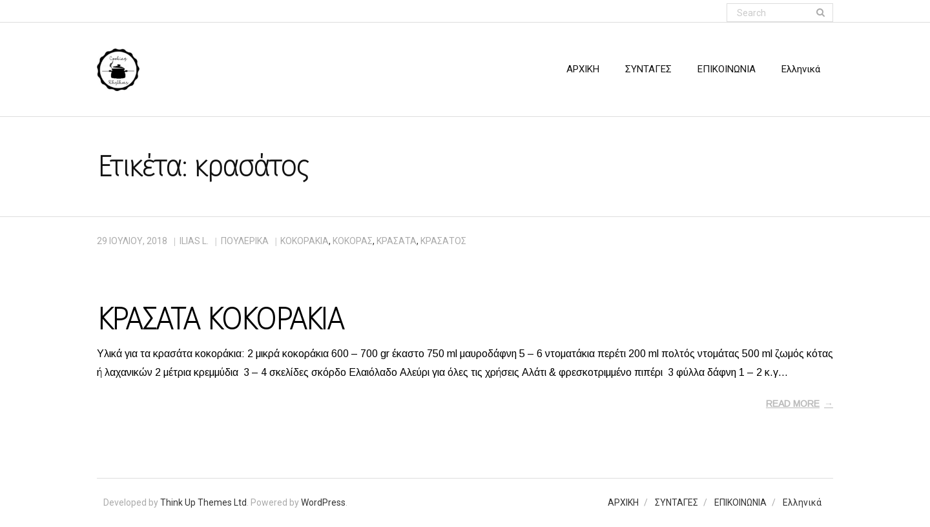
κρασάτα (397, 241)
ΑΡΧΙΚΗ (623, 502)
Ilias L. (194, 241)
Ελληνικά (802, 502)
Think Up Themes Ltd (203, 502)
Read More (793, 403)
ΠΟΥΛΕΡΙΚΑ (245, 241)
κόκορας (353, 241)
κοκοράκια (304, 241)
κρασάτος (443, 241)
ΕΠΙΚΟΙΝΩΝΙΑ (740, 502)
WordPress (323, 502)
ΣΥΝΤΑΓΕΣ (676, 502)
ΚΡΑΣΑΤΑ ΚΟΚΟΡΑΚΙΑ (220, 319)
